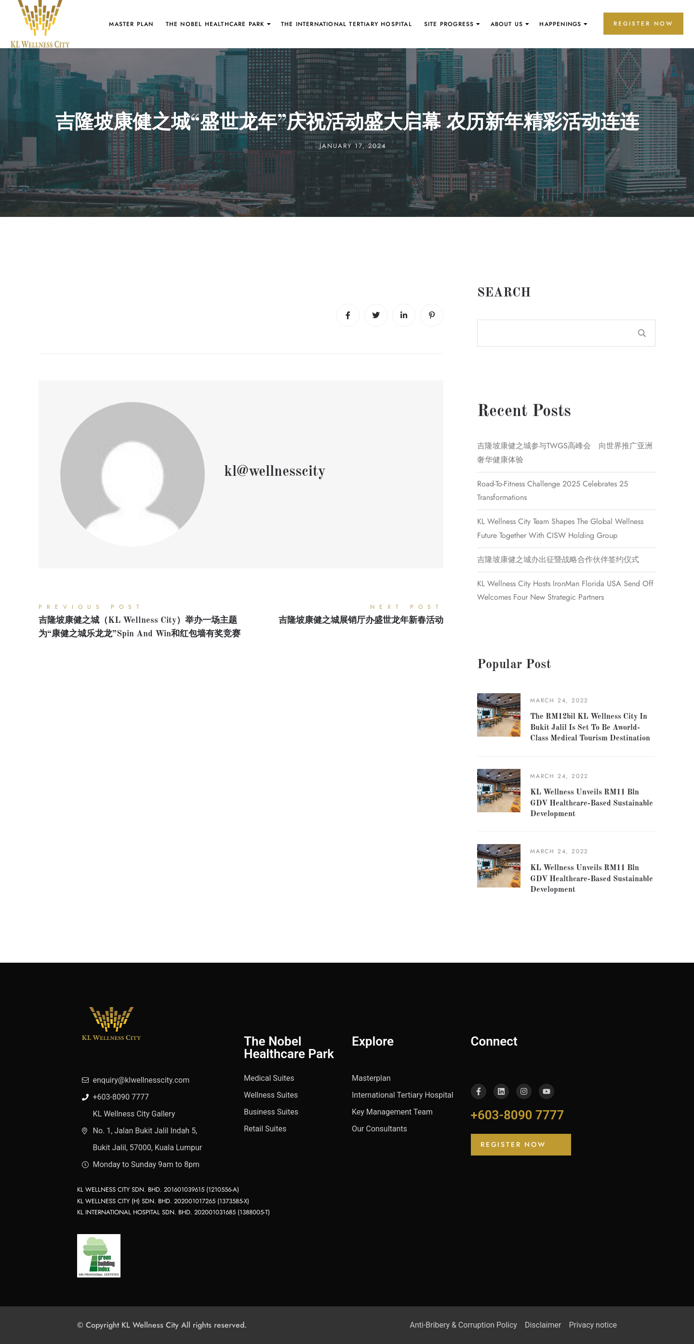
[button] (521, 1145)
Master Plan (131, 24)
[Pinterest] (431, 315)
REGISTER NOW (643, 23)
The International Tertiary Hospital (346, 24)
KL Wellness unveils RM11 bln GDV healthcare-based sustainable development (591, 803)
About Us (507, 24)
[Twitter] (375, 315)
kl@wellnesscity (275, 472)
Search (504, 293)
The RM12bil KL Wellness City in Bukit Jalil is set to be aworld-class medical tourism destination (590, 727)
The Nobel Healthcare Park (215, 24)
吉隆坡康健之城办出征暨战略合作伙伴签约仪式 (558, 559)
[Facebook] (348, 315)
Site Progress (449, 24)
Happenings (560, 24)
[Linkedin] (403, 315)
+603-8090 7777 (517, 1115)
